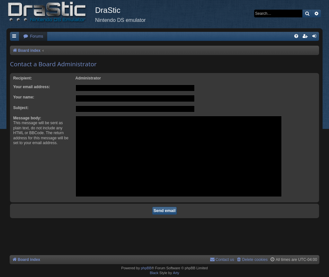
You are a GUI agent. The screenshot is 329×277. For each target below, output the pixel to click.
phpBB (146, 268)
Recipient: (22, 78)
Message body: (27, 118)
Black (154, 273)
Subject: (21, 108)
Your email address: (31, 87)
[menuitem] (33, 36)
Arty (176, 273)
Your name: (23, 97)
